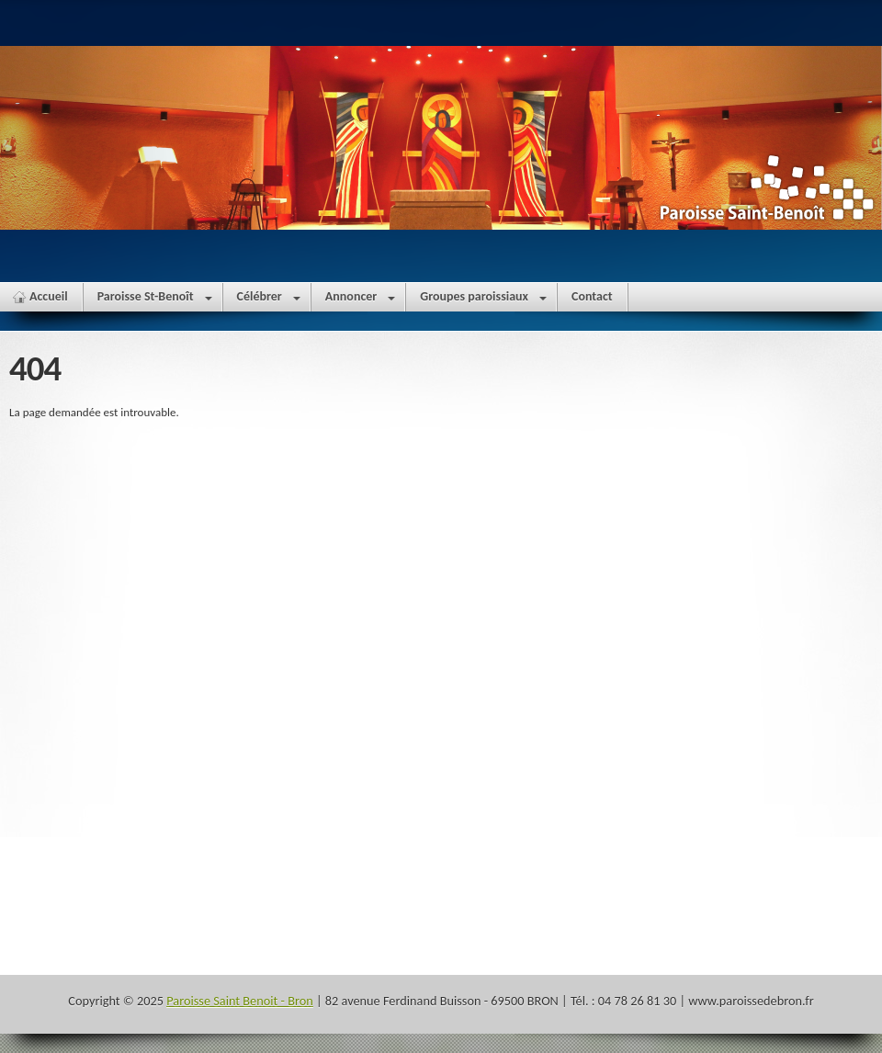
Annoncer (360, 300)
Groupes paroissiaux (483, 300)
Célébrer (268, 300)
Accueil (48, 296)
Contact (592, 296)
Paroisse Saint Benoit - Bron (239, 1000)
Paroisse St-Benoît (154, 300)
